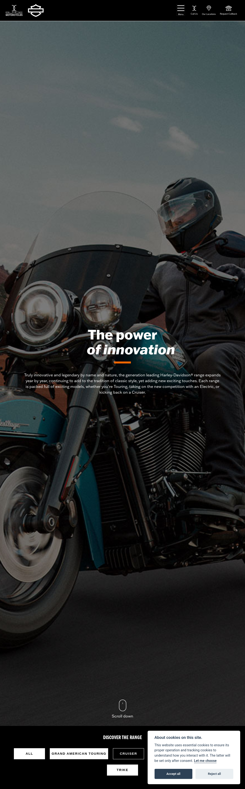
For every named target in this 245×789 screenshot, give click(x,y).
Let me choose (205, 761)
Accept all (173, 774)
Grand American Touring (79, 753)
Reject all (214, 774)
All (29, 753)
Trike (122, 770)
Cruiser (128, 753)
